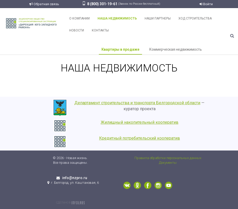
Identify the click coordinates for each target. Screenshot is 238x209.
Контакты (100, 30)
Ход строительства (195, 18)
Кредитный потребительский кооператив (139, 138)
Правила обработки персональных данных (167, 158)
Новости (76, 30)
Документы (168, 163)
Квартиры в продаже (120, 49)
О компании (79, 18)
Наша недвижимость (117, 18)
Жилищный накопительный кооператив (139, 122)
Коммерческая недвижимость (175, 49)
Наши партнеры (158, 18)
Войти (206, 4)
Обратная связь (44, 4)
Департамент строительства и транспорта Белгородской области (137, 102)
